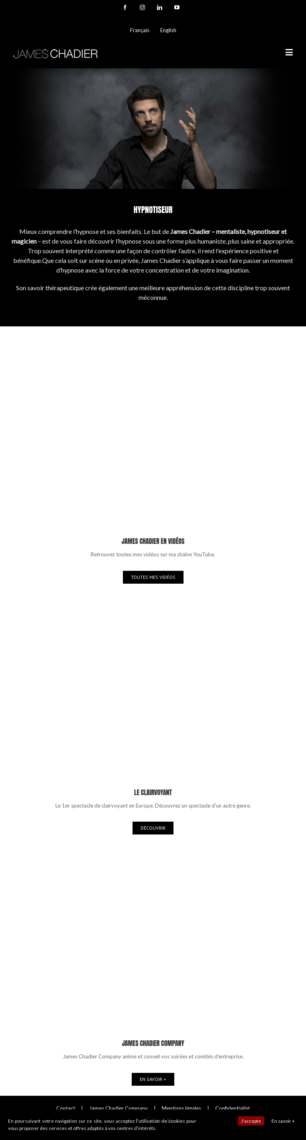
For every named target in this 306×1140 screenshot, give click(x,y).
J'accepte (251, 1121)
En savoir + (283, 1121)
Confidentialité (232, 1108)
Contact (65, 1108)
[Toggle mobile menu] (290, 52)
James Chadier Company (118, 1108)
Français (139, 30)
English (168, 30)
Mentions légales (181, 1108)
